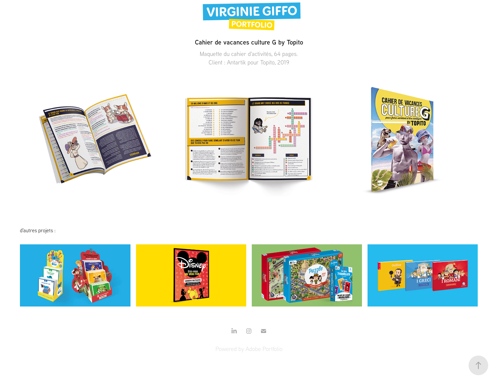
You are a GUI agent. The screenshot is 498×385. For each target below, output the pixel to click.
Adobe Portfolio (264, 349)
